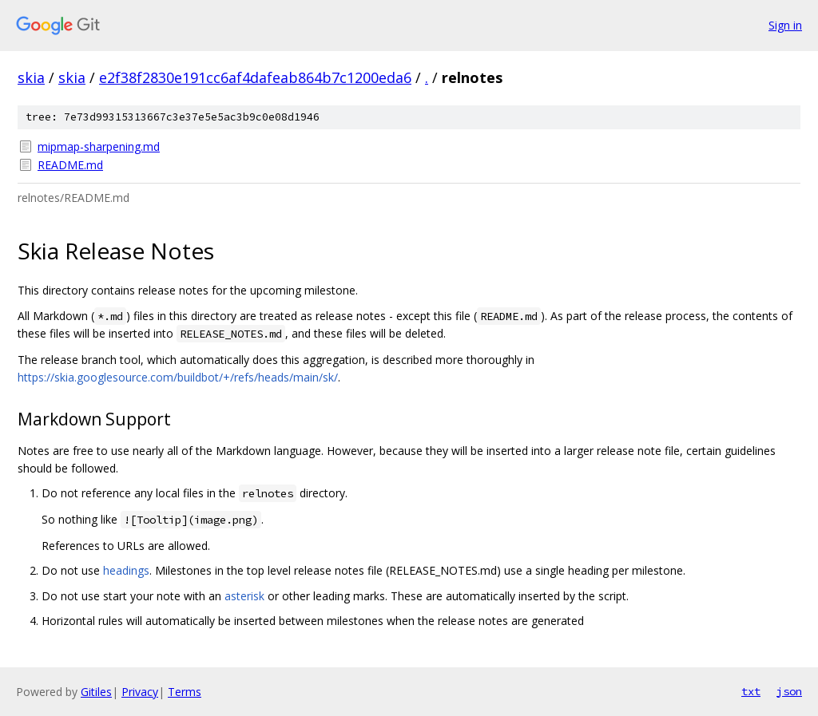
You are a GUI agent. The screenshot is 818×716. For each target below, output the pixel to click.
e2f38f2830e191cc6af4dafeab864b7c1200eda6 (255, 77)
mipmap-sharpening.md (99, 146)
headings (126, 570)
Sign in (785, 25)
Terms (184, 691)
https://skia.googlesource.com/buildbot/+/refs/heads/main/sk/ (178, 377)
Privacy (139, 691)
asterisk (244, 595)
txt (750, 691)
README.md (70, 164)
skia (31, 77)
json (789, 691)
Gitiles (96, 691)
